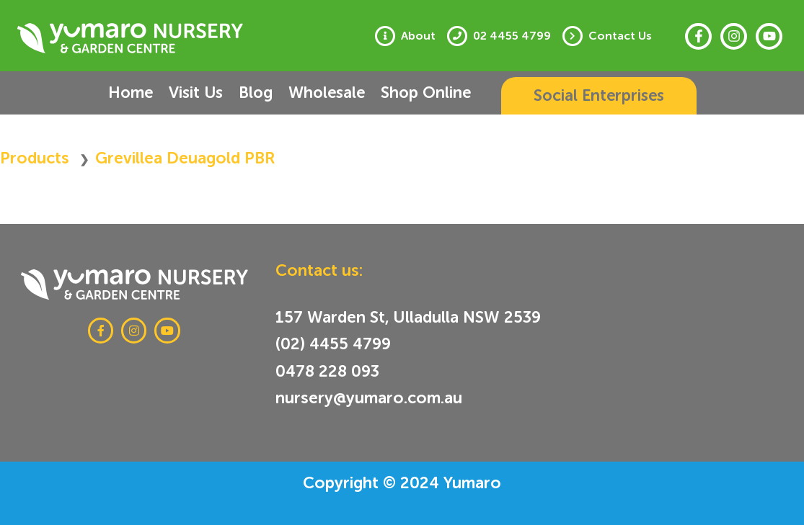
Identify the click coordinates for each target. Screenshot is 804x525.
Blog (256, 93)
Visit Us (196, 93)
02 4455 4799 (512, 36)
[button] (599, 96)
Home (130, 93)
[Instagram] (733, 36)
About (418, 36)
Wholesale (326, 93)
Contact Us (620, 36)
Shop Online (426, 93)
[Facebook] (698, 36)
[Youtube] (769, 36)
